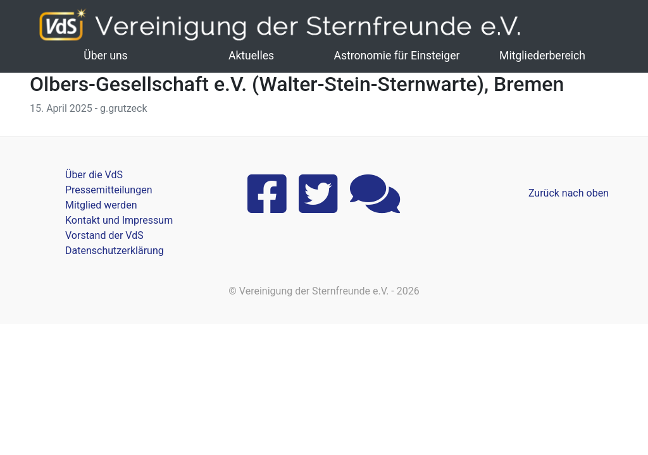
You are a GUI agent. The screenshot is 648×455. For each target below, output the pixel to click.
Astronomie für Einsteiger (396, 55)
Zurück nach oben (568, 193)
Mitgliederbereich (542, 55)
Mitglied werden (101, 205)
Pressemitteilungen (108, 190)
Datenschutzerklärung (114, 251)
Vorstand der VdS (104, 235)
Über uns (105, 55)
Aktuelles (251, 55)
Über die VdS (94, 175)
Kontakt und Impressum (119, 220)
